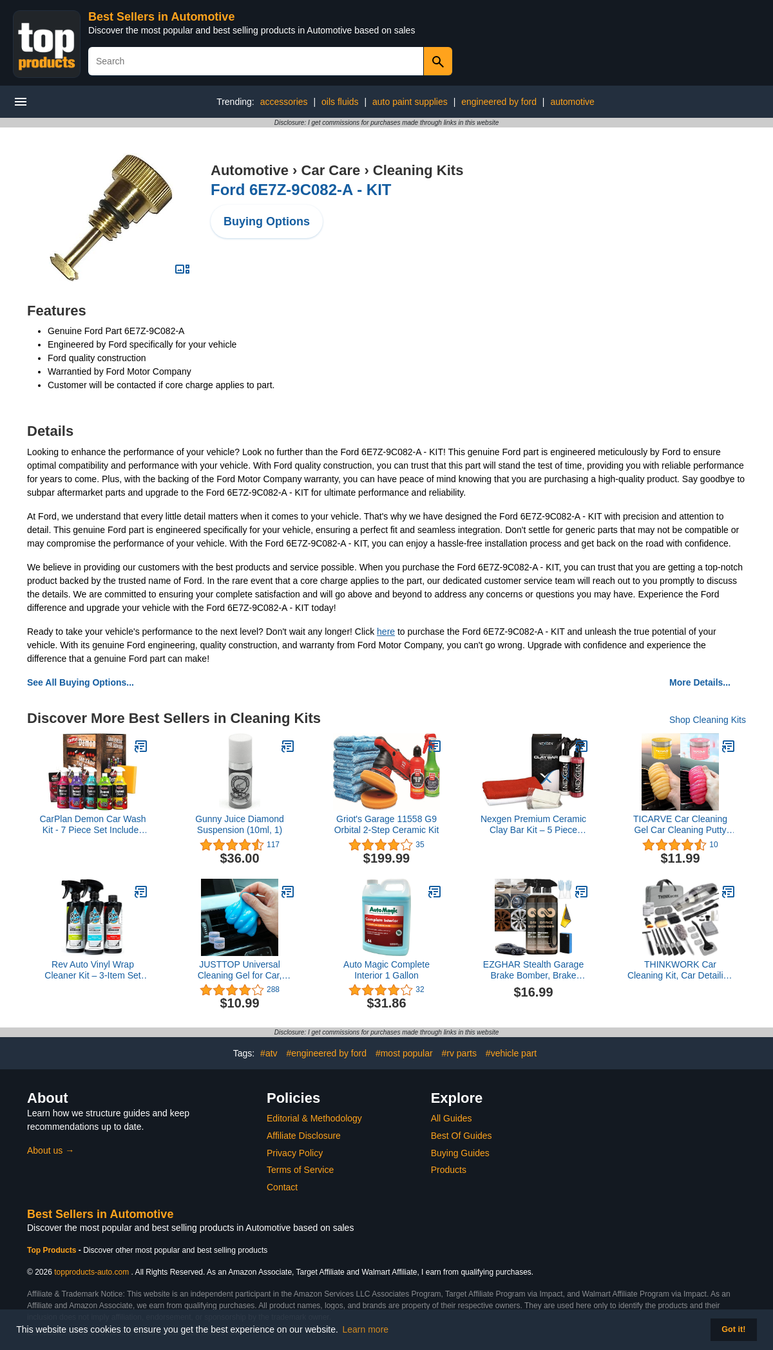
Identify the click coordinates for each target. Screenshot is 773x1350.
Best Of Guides (461, 1135)
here (386, 631)
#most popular (404, 1053)
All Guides (451, 1118)
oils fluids (340, 102)
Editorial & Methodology (314, 1118)
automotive (572, 102)
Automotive (250, 170)
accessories (284, 102)
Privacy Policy (295, 1153)
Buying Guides (460, 1153)
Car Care (331, 170)
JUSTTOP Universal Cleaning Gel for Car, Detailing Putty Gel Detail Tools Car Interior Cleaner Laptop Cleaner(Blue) (239, 970)
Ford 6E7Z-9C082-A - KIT (301, 189)
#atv (268, 1053)
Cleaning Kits (418, 170)
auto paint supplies (410, 102)
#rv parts (459, 1053)
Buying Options (267, 221)
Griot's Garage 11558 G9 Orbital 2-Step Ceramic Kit (386, 824)
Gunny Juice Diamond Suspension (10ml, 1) (239, 824)
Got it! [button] (733, 1329)
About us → (50, 1150)
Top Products (53, 1250)
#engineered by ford (326, 1053)
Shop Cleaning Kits (707, 720)
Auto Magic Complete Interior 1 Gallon (386, 969)
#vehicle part (511, 1053)
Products (448, 1170)
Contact (282, 1187)
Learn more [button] (366, 1329)
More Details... (699, 682)
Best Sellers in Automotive (161, 16)
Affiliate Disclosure (304, 1135)
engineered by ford (499, 102)
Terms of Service (300, 1170)
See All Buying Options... (80, 682)
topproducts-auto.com (91, 1272)
